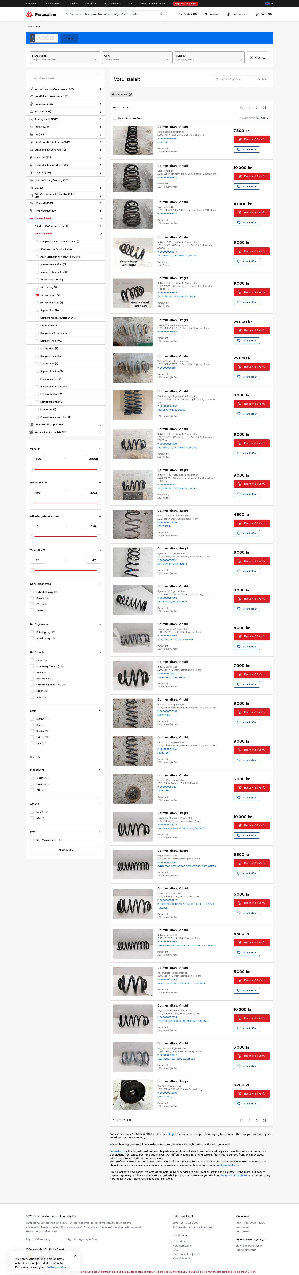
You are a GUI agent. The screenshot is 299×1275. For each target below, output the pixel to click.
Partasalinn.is (117, 1151)
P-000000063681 (166, 368)
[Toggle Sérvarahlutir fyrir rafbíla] (100, 432)
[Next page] (257, 107)
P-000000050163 (167, 787)
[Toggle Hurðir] (100, 127)
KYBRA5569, (164, 866)
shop (171, 1134)
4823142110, (163, 1059)
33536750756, (177, 677)
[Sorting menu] (254, 118)
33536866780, (165, 255)
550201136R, (163, 715)
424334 (200, 904)
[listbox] (191, 94)
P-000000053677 (167, 1055)
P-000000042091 (167, 1093)
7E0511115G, (173, 983)
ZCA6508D (189, 1059)
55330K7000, (180, 564)
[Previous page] (249, 107)
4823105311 (189, 639)
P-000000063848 (167, 292)
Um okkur (179, 1242)
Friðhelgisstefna (246, 1250)
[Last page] (264, 107)
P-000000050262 (167, 749)
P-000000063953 (167, 177)
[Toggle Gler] (100, 188)
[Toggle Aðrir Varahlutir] (100, 211)
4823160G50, (175, 1021)
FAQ (175, 1250)
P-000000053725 (167, 824)
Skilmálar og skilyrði (249, 1246)
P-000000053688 (167, 862)
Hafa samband (182, 1246)
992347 (193, 255)
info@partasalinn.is (228, 1165)
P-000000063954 (167, 213)
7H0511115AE (200, 983)
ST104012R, (163, 677)
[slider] (32, 469)
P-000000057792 (167, 598)
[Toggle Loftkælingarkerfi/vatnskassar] (100, 89)
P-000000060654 (167, 406)
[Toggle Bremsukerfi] (100, 104)
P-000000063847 (167, 252)
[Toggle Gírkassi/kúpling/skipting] (100, 180)
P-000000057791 (166, 560)
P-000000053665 (167, 635)
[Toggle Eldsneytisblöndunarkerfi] (100, 165)
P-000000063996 (167, 138)
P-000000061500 (167, 443)
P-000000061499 (166, 484)
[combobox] (62, 59)
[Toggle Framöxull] (100, 157)
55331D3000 (179, 410)
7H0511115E (186, 983)
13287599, (177, 904)
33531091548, (178, 866)
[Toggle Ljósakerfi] (100, 203)
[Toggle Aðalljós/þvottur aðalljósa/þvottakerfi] (100, 195)
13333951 (163, 907)
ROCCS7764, (164, 904)
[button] (65, 449)
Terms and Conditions (234, 1175)
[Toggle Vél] (100, 134)
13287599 (189, 904)
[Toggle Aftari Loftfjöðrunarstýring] (100, 226)
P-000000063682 (167, 331)
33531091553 (208, 866)
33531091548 (193, 866)
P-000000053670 (167, 673)
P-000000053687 (167, 941)
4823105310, (176, 639)
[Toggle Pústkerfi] (100, 172)
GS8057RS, (163, 142)
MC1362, (162, 983)
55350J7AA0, (164, 1096)
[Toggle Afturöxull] (100, 218)
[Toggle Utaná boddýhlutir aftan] (100, 150)
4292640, (162, 828)
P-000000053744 (167, 979)
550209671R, (164, 526)
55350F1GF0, (164, 410)
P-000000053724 (167, 1017)
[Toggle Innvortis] (100, 111)
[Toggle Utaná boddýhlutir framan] (100, 142)
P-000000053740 (167, 900)
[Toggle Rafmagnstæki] (100, 119)
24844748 (199, 828)
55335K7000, (165, 564)
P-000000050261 (167, 711)
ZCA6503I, (163, 639)
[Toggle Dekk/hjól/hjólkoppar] (100, 424)
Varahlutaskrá (181, 1258)
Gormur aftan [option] (121, 94)
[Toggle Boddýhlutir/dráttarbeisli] (100, 96)
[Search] (162, 14)
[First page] (241, 107)
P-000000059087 (167, 522)
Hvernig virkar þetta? (186, 1254)
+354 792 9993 (189, 1223)
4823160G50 (186, 828)
